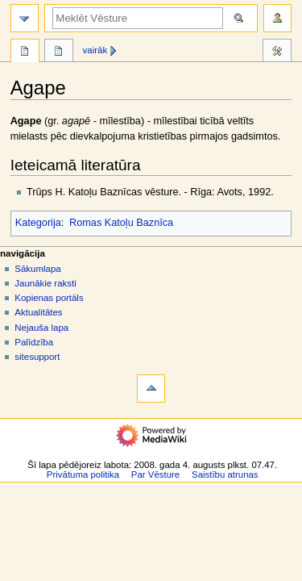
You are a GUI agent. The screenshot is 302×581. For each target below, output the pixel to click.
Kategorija (38, 222)
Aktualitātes (38, 312)
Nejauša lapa (41, 327)
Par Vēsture (155, 474)
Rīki (277, 52)
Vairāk (95, 50)
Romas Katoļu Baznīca (121, 222)
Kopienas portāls (48, 298)
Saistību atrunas (225, 474)
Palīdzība (33, 342)
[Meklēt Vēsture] (137, 18)
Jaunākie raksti (45, 283)
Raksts (25, 52)
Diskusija (58, 52)
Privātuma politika (83, 474)
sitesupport (37, 357)
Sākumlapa (37, 269)
